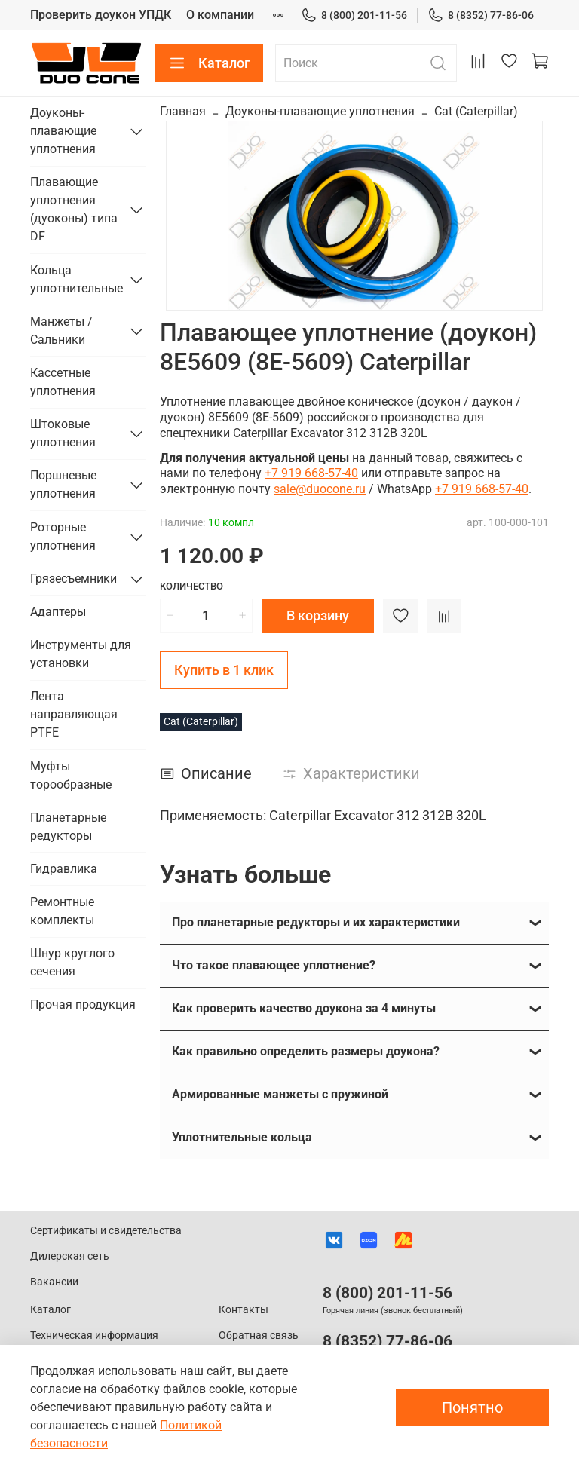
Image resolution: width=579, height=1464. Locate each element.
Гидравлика (63, 869)
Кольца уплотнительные (75, 279)
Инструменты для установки (80, 654)
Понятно (472, 1407)
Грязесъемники (73, 578)
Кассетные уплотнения (63, 382)
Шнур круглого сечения (72, 962)
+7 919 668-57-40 (311, 473)
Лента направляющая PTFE (74, 714)
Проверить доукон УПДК (100, 15)
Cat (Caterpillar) (476, 111)
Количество (191, 586)
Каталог (209, 63)
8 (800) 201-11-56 (354, 15)
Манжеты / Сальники (61, 330)
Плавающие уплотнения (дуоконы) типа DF (74, 209)
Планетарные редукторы (68, 826)
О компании (220, 15)
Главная (183, 111)
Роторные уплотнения (63, 536)
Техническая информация (94, 1335)
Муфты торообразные (71, 775)
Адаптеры (58, 612)
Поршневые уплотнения (63, 484)
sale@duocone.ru (320, 489)
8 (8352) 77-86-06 (480, 15)
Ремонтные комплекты (62, 911)
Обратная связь (259, 1335)
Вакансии (54, 1282)
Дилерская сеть (69, 1256)
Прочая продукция (83, 1004)
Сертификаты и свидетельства (106, 1230)
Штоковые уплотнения (63, 433)
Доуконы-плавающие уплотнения (320, 111)
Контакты (243, 1309)
